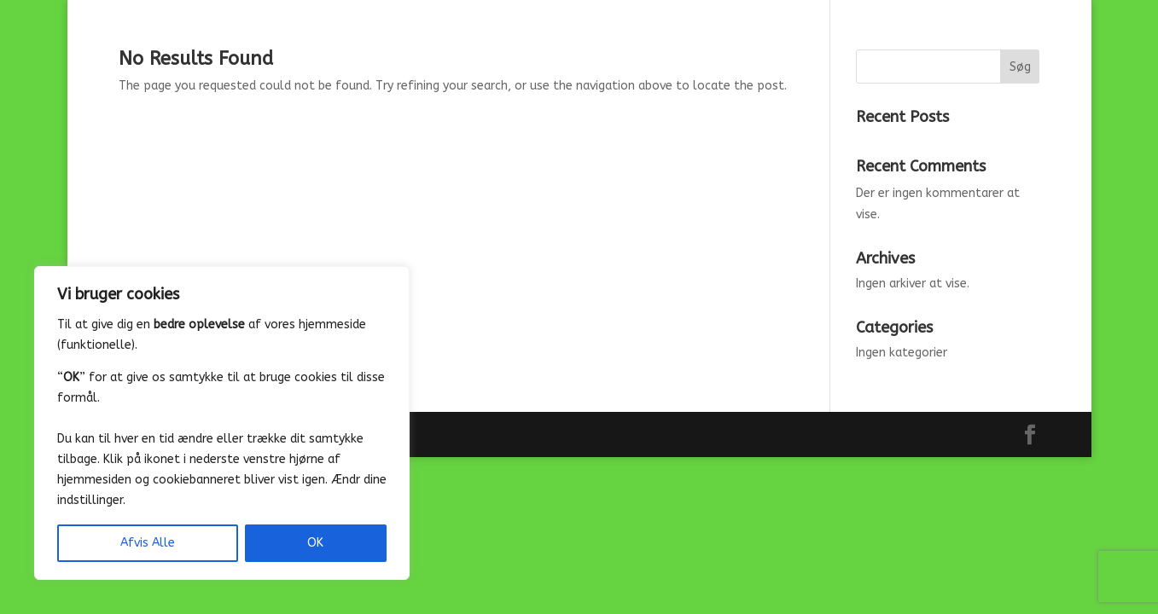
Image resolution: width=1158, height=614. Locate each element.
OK (315, 543)
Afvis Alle (147, 543)
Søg (1020, 67)
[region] (222, 423)
